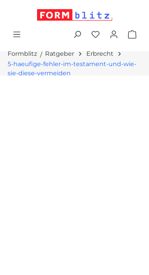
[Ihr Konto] (114, 34)
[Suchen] (77, 34)
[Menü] (17, 34)
